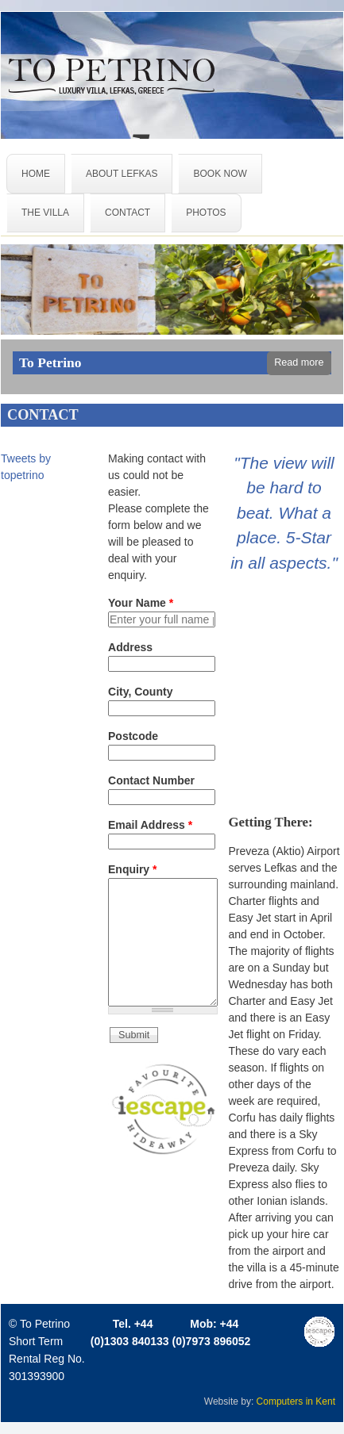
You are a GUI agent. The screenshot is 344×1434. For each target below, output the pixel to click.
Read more (298, 362)
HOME (35, 173)
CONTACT (127, 212)
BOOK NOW (219, 173)
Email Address (150, 825)
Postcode (133, 736)
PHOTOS (206, 212)
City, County (140, 691)
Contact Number (151, 780)
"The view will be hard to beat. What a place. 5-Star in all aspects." (284, 513)
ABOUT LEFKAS (121, 173)
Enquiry (132, 869)
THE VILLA (45, 212)
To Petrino (50, 362)
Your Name (140, 602)
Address (130, 647)
